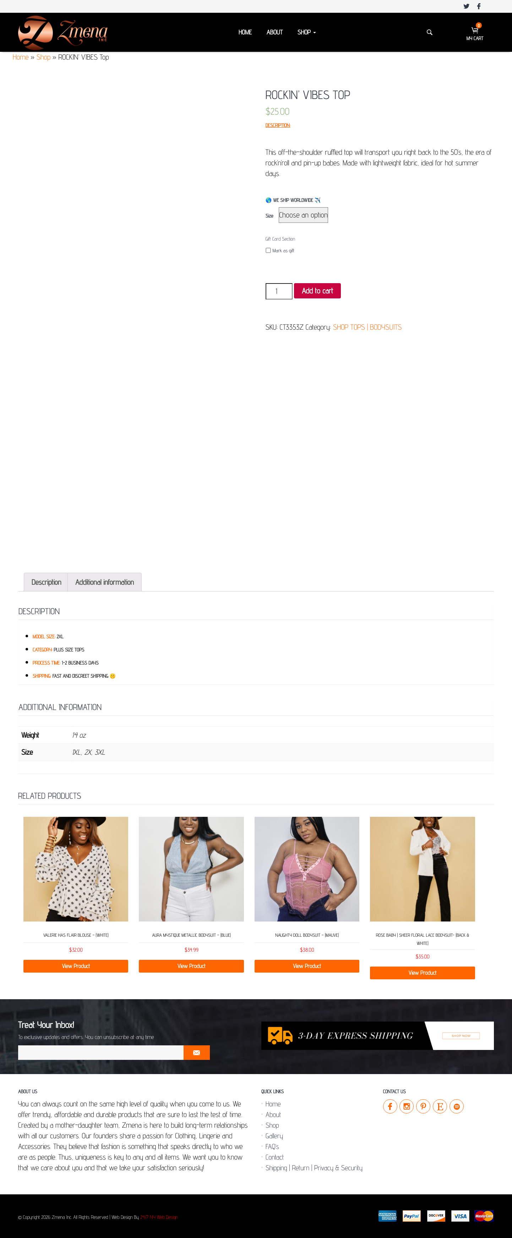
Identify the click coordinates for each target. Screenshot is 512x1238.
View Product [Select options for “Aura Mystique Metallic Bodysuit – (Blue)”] (192, 966)
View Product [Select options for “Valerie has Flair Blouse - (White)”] (76, 966)
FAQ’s (272, 1146)
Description (46, 582)
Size (269, 216)
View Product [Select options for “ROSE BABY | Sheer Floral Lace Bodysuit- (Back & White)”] (423, 972)
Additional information (104, 582)
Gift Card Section (280, 239)
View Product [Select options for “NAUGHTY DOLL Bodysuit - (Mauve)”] (307, 966)
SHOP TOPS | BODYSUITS (367, 327)
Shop (307, 32)
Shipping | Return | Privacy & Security (314, 1167)
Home (245, 32)
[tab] (46, 582)
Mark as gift (280, 251)
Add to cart (317, 290)
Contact (275, 1157)
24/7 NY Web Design (159, 1217)
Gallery (274, 1136)
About (275, 32)
